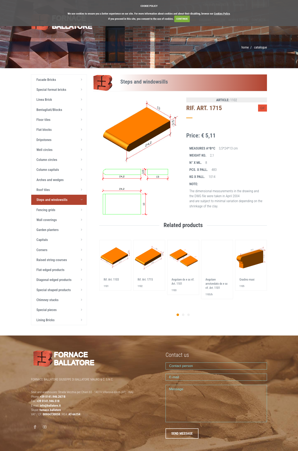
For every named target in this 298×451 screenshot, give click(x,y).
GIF (262, 108)
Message (216, 403)
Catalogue (260, 47)
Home (245, 47)
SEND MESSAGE (182, 433)
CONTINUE (182, 18)
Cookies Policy (222, 13)
